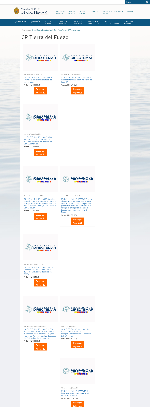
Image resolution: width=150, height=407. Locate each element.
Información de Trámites (107, 12)
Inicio (34, 30)
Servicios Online (82, 12)
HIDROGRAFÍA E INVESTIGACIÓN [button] (94, 22)
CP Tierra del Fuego (74, 30)
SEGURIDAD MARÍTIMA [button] (63, 22)
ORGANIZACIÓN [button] (20, 21)
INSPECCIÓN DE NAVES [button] (128, 22)
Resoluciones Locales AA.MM (46, 30)
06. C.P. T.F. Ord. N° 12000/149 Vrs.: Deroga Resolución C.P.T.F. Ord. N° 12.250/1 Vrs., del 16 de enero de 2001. (110, 140)
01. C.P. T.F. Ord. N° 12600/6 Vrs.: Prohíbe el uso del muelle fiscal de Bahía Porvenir (38, 78)
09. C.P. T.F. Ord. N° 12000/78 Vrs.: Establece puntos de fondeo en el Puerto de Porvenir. (109, 206)
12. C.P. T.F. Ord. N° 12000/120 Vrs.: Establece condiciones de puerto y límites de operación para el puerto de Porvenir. (110, 272)
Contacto (129, 11)
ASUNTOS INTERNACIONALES (112, 22)
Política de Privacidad (36, 400)
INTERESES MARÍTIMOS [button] (78, 22)
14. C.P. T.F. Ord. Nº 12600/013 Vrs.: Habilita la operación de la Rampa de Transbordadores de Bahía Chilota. (75, 331)
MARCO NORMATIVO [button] (49, 22)
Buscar (147, 2)
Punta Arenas (62, 30)
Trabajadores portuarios (114, 378)
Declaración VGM (111, 381)
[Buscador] (134, 2)
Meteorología (118, 11)
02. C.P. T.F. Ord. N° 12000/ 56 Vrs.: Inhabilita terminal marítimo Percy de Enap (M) (75, 78)
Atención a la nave (112, 375)
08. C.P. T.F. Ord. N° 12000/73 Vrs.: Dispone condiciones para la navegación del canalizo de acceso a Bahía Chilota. (74, 207)
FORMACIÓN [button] (35, 21)
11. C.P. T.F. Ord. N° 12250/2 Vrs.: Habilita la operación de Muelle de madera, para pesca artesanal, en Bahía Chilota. (74, 272)
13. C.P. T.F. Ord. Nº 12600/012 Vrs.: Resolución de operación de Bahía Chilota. (39, 331)
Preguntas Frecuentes (71, 12)
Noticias (94, 11)
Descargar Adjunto (39, 89)
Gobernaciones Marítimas (61, 12)
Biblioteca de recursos (51, 400)
